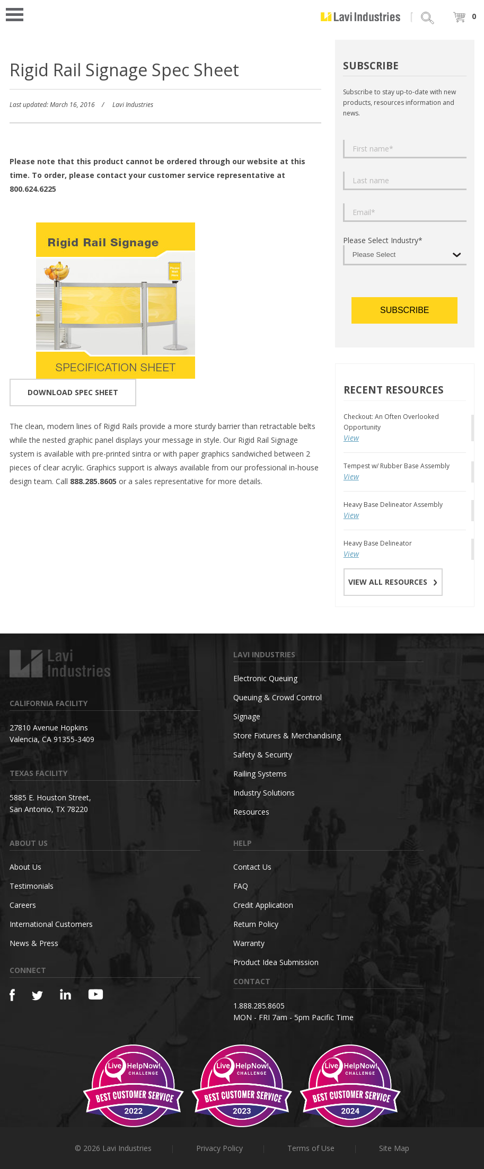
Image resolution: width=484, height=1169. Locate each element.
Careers (23, 905)
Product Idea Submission (276, 962)
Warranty (249, 943)
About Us (25, 867)
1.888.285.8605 (259, 1006)
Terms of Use (311, 1148)
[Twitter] (37, 996)
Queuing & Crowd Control (277, 697)
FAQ (240, 886)
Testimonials (32, 886)
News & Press (34, 943)
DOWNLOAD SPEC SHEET (73, 392)
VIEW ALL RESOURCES (393, 582)
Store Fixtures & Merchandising (287, 735)
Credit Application (263, 905)
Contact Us (252, 867)
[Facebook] (12, 995)
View (351, 438)
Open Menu (18, 13)
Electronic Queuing (265, 678)
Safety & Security (262, 754)
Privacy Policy (219, 1148)
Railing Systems (260, 774)
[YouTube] (95, 994)
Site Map (394, 1148)
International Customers (51, 924)
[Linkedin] (65, 994)
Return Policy (255, 924)
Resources (251, 812)
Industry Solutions (264, 793)
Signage (246, 716)
